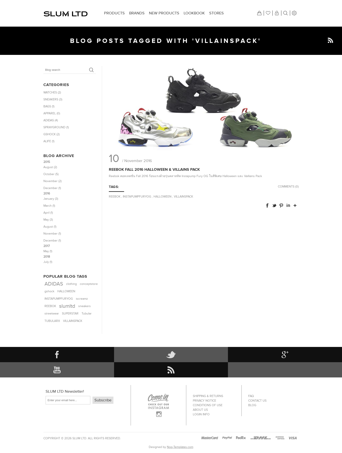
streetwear (51, 313)
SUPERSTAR (70, 313)
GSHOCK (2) (51, 134)
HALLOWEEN (162, 196)
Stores (216, 13)
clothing (71, 284)
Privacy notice (204, 400)
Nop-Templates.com (180, 447)
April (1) (48, 213)
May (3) (48, 219)
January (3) (50, 199)
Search (91, 70)
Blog (252, 405)
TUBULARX (52, 321)
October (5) (50, 174)
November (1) (52, 233)
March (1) (49, 206)
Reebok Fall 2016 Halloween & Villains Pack (154, 169)
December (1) (52, 188)
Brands (137, 13)
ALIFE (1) (48, 141)
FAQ (251, 396)
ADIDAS (53, 284)
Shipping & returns (208, 396)
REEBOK (114, 196)
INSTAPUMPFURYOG (137, 196)
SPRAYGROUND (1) (56, 127)
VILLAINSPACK (183, 196)
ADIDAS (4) (50, 120)
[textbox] (65, 70)
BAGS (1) (48, 106)
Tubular (87, 313)
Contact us (257, 400)
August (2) (50, 167)
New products (164, 13)
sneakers (84, 306)
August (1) (49, 226)
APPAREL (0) (51, 113)
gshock (49, 291)
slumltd (67, 306)
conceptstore (89, 284)
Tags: (114, 187)
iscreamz (82, 299)
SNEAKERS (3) (52, 99)
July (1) (47, 262)
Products (114, 13)
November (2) (52, 181)
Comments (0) (288, 186)
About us (200, 410)
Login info (201, 414)
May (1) (47, 251)
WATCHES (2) (52, 92)
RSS (330, 40)
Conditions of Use (207, 405)
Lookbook (194, 13)
